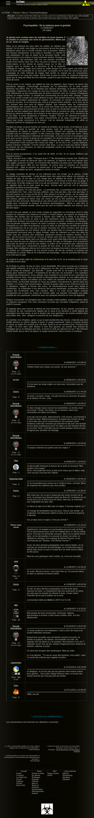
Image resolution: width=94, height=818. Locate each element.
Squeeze (66, 779)
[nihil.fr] (65, 773)
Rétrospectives (38, 791)
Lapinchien (16, 663)
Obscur (25, 13)
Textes (39, 771)
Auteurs (35, 793)
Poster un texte (38, 773)
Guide (19, 773)
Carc (16, 685)
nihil (16, 561)
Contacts (20, 775)
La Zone (20, 1)
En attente (36, 775)
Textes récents (53, 773)
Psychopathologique (38, 13)
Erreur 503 (21, 785)
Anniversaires (37, 789)
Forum (19, 779)
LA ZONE (6, 13)
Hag (16, 461)
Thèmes (16, 13)
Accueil (24, 771)
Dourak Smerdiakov (16, 356)
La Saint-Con (22, 777)
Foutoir (19, 783)
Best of (35, 783)
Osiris (48, 30)
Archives (35, 787)
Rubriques (36, 777)
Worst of (35, 785)
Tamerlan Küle (16, 479)
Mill (16, 605)
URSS (49, 775)
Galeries (20, 781)
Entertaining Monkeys (67, 776)
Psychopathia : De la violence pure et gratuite (46, 25)
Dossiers (35, 779)
